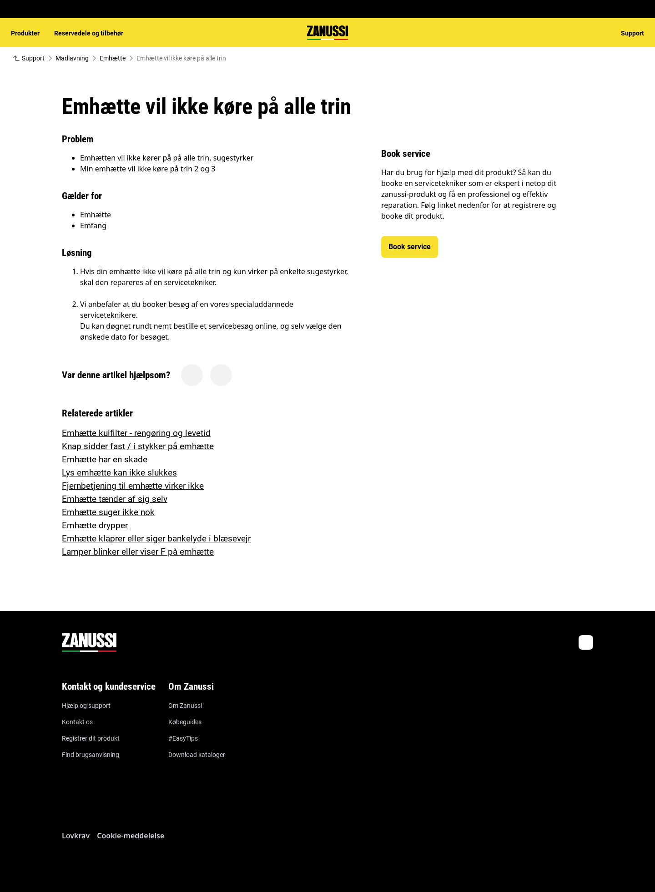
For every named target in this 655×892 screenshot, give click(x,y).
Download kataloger (196, 754)
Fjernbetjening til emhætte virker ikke (133, 486)
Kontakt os (77, 722)
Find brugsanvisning (90, 754)
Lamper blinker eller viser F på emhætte (138, 551)
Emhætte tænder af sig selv (114, 499)
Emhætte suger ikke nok (108, 512)
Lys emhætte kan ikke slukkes (119, 472)
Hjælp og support (86, 705)
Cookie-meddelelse (130, 836)
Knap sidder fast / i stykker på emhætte (138, 446)
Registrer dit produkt (91, 738)
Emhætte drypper (95, 525)
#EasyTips (183, 738)
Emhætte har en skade (104, 459)
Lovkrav (76, 836)
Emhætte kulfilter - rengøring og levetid (136, 433)
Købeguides (185, 722)
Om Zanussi (185, 705)
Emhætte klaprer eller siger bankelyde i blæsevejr (156, 538)
